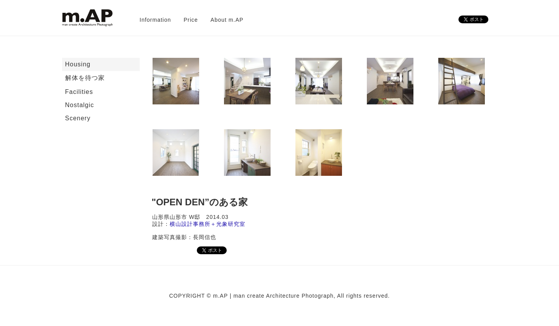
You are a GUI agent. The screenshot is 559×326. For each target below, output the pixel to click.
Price (191, 20)
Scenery (78, 118)
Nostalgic (79, 105)
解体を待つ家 (85, 78)
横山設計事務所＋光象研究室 (207, 224)
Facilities (79, 91)
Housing (78, 64)
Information (155, 20)
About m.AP (226, 20)
